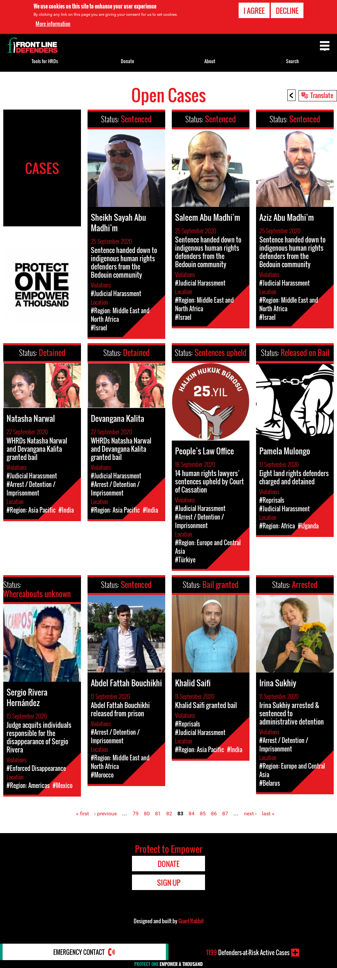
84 (191, 813)
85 (203, 813)
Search (292, 61)
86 (214, 813)
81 (158, 813)
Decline (287, 10)
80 (147, 813)
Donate (127, 61)
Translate (321, 95)
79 (136, 813)
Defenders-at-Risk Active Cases (248, 952)
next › (250, 813)
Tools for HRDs (45, 61)
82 (169, 813)
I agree (254, 10)
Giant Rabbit (191, 921)
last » (268, 813)
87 (225, 813)
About (209, 61)
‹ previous (105, 813)
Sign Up (168, 882)
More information (53, 24)
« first (82, 813)
